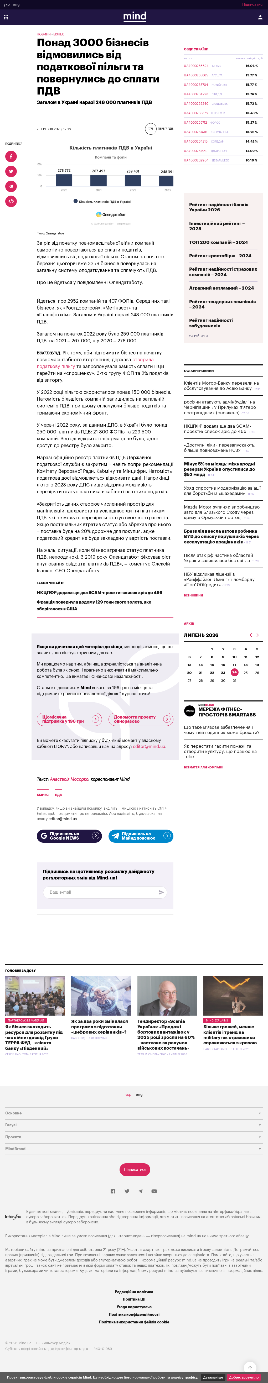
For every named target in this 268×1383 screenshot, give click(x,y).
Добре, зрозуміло (244, 1377)
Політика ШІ (134, 1299)
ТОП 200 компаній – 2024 (218, 255)
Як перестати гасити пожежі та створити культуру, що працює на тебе (220, 764)
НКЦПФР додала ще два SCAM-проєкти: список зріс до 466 (99, 593)
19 (257, 677)
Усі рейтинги (198, 348)
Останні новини (199, 383)
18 (246, 677)
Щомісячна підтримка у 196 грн (70, 719)
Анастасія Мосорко (69, 779)
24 (234, 684)
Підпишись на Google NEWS (69, 836)
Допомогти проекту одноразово (142, 719)
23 (223, 685)
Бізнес (58, 34)
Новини (44, 34)
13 (190, 677)
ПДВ (58, 795)
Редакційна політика (134, 1292)
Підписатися (253, 5)
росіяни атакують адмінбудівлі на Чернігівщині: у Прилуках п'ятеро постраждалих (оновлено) (220, 419)
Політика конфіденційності (134, 1315)
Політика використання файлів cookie (134, 1322)
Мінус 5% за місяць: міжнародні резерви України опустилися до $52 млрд (219, 481)
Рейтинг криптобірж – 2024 (220, 268)
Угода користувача (134, 1307)
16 (223, 677)
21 (201, 685)
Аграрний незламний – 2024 (221, 300)
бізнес (43, 795)
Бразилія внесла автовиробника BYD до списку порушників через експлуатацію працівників (221, 549)
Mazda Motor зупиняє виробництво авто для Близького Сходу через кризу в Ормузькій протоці (222, 524)
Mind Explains (217, 1020)
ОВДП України (196, 61)
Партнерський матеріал (26, 1020)
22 (212, 685)
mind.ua (194, 1236)
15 (212, 677)
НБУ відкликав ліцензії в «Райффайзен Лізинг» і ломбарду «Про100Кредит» (219, 592)
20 (189, 685)
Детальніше (213, 1377)
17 (234, 677)
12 (257, 669)
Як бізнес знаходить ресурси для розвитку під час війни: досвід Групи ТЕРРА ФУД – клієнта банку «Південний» (34, 1038)
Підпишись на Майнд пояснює (141, 836)
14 (201, 677)
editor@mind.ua (149, 747)
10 (235, 669)
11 (246, 669)
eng (16, 5)
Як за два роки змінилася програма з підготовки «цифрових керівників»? (99, 1026)
